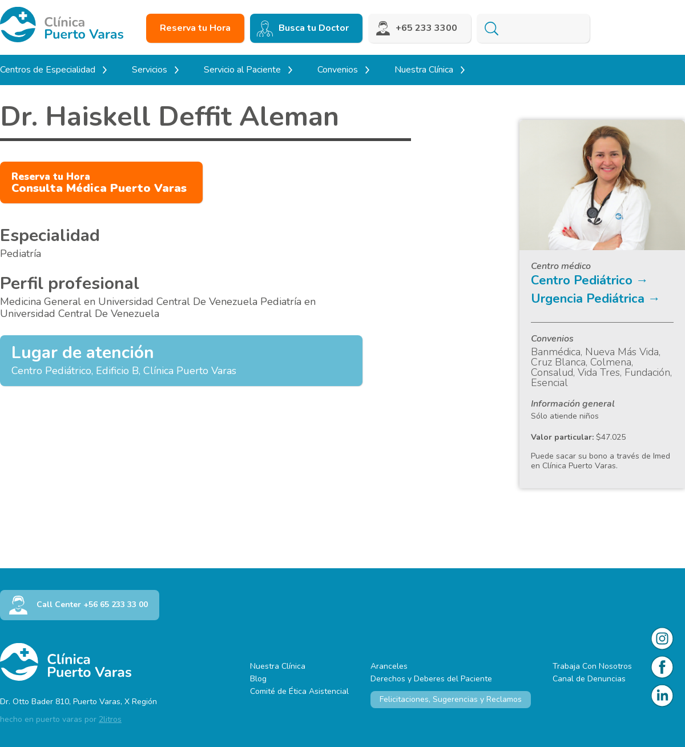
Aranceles (389, 666)
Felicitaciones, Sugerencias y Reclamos (451, 699)
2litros (110, 719)
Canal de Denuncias (589, 678)
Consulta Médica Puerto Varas (99, 183)
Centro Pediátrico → (589, 280)
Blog (258, 678)
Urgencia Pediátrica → (595, 298)
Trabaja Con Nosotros (592, 666)
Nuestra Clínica (277, 666)
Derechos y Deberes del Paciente (431, 678)
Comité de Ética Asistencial (299, 691)
